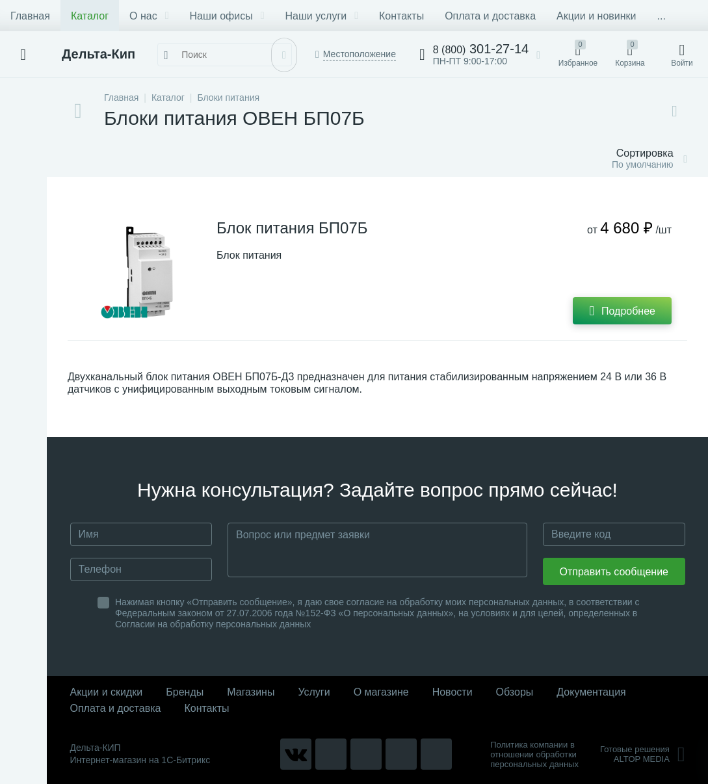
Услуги (314, 692)
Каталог (90, 15)
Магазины (250, 692)
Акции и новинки (596, 15)
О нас (148, 15)
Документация (591, 692)
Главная (30, 15)
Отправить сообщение (614, 571)
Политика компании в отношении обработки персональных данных (534, 754)
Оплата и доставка (490, 15)
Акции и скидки (106, 692)
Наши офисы (227, 15)
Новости (452, 692)
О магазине (381, 692)
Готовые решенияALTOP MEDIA (642, 754)
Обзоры (515, 692)
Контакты (401, 15)
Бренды (184, 692)
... (661, 15)
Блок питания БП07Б (292, 228)
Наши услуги (321, 15)
